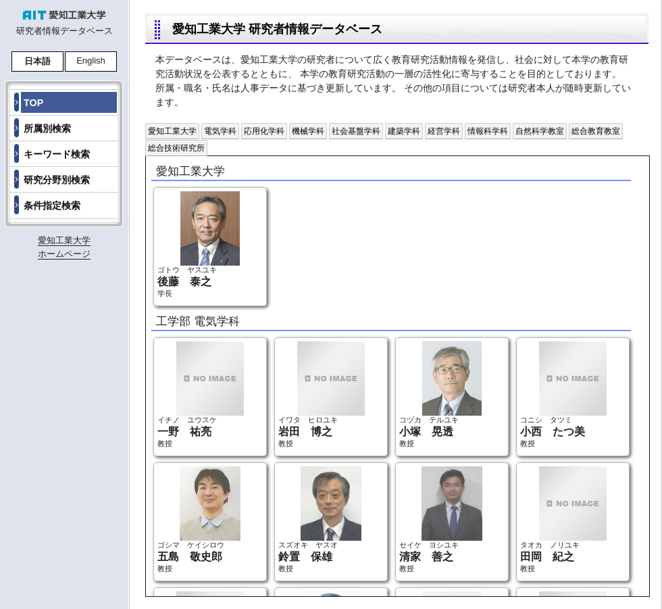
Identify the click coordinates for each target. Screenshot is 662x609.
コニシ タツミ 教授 (563, 394)
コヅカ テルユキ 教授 (440, 394)
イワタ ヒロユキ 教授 (321, 394)
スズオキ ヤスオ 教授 (319, 519)
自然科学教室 (539, 131)
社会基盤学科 (356, 131)
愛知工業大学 (172, 131)
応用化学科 (264, 131)
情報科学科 (487, 131)
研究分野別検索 (57, 179)
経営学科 (444, 131)
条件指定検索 (52, 205)
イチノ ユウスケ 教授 (200, 394)
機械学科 (308, 131)
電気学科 (220, 131)
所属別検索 (47, 128)
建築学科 (404, 131)
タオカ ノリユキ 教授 (563, 519)
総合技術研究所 (176, 148)
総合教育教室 (595, 131)
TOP (33, 102)
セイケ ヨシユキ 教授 (440, 519)
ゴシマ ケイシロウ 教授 (198, 519)
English (90, 60)
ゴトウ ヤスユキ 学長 (198, 244)
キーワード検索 (57, 154)
